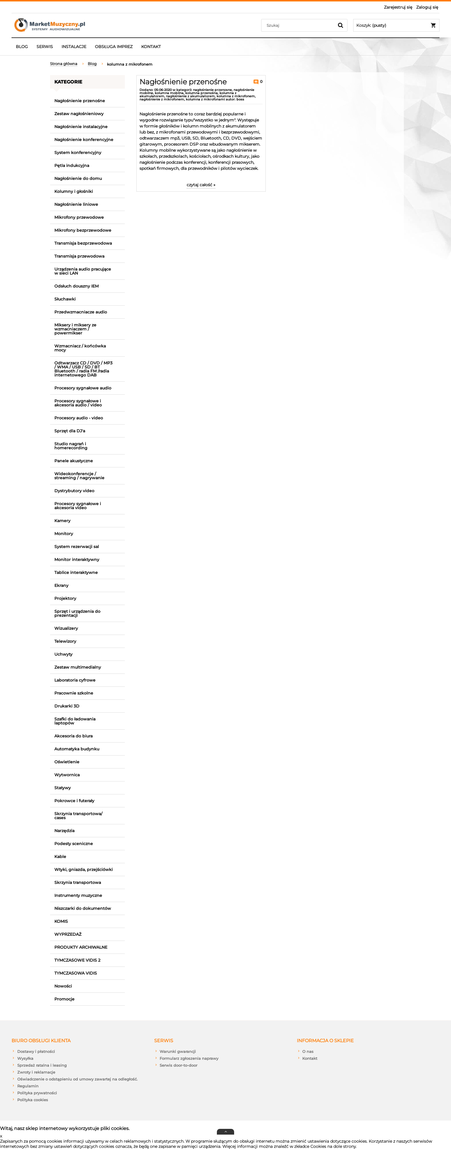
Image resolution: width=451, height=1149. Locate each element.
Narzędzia (64, 830)
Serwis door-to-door (178, 1065)
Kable (60, 856)
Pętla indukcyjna (71, 165)
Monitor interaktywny (76, 559)
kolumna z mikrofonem (236, 96)
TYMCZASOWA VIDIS (75, 973)
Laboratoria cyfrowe (74, 680)
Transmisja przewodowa (79, 256)
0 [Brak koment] (261, 81)
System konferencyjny (77, 152)
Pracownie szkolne (73, 693)
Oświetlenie (66, 761)
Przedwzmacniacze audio (80, 312)
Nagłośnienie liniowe (76, 204)
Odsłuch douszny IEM (76, 286)
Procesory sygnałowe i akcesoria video (77, 505)
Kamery (62, 520)
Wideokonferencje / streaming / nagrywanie (79, 475)
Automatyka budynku (76, 749)
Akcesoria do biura (73, 736)
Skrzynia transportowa (77, 882)
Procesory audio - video (78, 418)
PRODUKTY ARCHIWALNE (80, 947)
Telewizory (65, 641)
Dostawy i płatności (36, 1051)
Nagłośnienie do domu (78, 178)
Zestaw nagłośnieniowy (79, 113)
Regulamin (28, 1086)
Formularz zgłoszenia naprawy (189, 1058)
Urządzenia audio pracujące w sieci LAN (82, 271)
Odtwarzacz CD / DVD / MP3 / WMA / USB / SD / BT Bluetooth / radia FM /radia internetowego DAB (83, 369)
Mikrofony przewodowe (79, 217)
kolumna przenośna (201, 93)
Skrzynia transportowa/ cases (78, 815)
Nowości (63, 986)
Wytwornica (67, 774)
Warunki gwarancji (178, 1051)
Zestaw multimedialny (77, 667)
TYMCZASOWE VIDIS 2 (77, 960)
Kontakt (309, 1058)
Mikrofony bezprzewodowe (82, 230)
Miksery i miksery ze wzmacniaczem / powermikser (75, 329)
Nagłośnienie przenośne (79, 100)
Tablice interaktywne (76, 572)
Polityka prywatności (37, 1093)
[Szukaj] (340, 25)
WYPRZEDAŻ (67, 934)
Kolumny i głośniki (73, 191)
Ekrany (61, 585)
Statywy (62, 787)
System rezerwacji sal (76, 546)
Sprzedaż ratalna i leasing (42, 1065)
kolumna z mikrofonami (205, 99)
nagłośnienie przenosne (212, 90)
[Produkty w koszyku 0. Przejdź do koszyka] (396, 25)
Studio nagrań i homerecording (70, 445)
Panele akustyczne (73, 460)
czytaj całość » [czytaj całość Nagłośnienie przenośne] (201, 184)
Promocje (64, 999)
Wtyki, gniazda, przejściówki (83, 869)
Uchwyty (63, 654)
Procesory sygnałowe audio (82, 388)
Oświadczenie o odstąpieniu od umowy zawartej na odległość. (77, 1079)
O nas (308, 1051)
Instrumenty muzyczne (78, 895)
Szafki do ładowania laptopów (74, 721)
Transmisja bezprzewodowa (83, 243)
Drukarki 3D (66, 706)
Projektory (65, 598)
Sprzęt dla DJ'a (69, 430)
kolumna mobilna (169, 93)
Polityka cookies (32, 1099)
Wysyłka (25, 1058)
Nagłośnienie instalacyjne (81, 126)
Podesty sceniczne (73, 843)
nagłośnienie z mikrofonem (161, 99)
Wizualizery (66, 628)
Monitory (63, 533)
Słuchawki (65, 299)
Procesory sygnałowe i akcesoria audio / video (78, 403)
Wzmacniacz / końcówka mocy (80, 348)
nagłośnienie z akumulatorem (190, 96)
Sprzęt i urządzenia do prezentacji (77, 613)
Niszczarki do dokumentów (82, 908)
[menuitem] (22, 46)
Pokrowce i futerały (74, 800)
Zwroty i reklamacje (36, 1072)
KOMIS (61, 921)
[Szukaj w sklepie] (299, 25)
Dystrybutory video (74, 490)
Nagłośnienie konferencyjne (83, 139)
